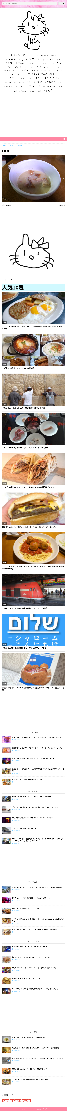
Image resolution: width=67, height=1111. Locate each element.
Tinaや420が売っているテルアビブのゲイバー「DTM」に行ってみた (35, 989)
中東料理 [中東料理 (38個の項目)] (30, 82)
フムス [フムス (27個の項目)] (44, 74)
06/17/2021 (17, 1039)
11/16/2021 (17, 900)
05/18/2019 (17, 831)
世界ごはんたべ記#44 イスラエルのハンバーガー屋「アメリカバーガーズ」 (37, 748)
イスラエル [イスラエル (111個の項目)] (33, 59)
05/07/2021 (17, 750)
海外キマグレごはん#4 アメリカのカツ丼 (25, 908)
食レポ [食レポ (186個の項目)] (48, 90)
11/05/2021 (17, 1071)
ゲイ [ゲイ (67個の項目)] (59, 63)
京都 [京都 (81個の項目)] (39, 82)
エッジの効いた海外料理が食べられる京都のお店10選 (30, 1079)
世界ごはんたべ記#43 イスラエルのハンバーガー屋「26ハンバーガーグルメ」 (38, 737)
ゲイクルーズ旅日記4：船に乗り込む (24, 828)
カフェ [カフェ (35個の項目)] (51, 63)
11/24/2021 (17, 949)
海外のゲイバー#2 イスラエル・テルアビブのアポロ (29, 947)
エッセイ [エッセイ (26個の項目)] (43, 63)
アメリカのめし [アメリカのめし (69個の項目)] (15, 59)
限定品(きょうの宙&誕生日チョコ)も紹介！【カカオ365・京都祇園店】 (36, 1048)
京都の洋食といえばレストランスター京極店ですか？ (29, 1069)
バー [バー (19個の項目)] (24, 74)
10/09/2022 (17, 843)
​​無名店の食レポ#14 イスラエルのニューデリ (27, 978)
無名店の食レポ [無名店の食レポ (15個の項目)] (35, 91)
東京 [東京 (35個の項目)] (49, 86)
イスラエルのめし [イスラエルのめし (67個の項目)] (15, 63)
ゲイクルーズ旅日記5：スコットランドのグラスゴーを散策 (31, 797)
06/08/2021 (17, 820)
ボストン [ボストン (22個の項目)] (52, 74)
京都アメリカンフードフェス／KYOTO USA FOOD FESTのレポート (34, 930)
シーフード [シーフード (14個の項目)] (48, 67)
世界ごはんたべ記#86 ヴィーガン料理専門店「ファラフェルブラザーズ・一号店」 (38, 770)
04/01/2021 (17, 1050)
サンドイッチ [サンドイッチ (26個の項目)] (36, 67)
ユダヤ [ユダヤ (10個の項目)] (31, 78)
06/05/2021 (17, 761)
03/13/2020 (17, 911)
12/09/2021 (17, 980)
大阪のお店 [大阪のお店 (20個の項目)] (8, 86)
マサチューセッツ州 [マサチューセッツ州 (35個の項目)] (17, 78)
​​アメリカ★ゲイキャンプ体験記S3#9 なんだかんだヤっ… (31, 898)
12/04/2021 (17, 959)
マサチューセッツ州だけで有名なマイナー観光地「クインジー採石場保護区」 (38, 887)
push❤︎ (62, 4)
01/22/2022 (17, 923)
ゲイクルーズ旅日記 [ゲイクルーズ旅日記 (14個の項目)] (14, 67)
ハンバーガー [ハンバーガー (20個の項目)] (15, 74)
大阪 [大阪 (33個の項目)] (60, 82)
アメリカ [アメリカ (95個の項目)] (28, 55)
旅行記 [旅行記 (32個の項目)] (24, 86)
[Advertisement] (33, 116)
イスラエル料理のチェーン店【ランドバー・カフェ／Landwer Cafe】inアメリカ (38, 920)
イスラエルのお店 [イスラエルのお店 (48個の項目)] (51, 59)
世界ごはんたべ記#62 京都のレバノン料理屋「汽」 (29, 1037)
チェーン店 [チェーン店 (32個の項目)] (9, 70)
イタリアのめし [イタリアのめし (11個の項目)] (32, 63)
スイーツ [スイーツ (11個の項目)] (56, 67)
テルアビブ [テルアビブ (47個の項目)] (22, 70)
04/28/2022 (17, 932)
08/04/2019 (17, 991)
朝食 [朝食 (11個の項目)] (44, 86)
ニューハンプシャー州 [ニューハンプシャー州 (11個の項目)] (44, 70)
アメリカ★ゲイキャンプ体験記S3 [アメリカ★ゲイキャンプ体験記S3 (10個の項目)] (46, 55)
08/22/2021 (17, 773)
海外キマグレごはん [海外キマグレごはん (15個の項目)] (21, 91)
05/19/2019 (17, 799)
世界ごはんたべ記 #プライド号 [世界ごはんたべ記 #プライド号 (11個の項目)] (14, 82)
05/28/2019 (17, 809)
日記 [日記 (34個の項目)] (38, 86)
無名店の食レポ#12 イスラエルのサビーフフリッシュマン (31, 957)
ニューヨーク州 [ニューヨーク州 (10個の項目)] (57, 70)
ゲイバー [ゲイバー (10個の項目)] (26, 67)
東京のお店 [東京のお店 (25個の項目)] (58, 86)
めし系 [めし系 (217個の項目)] (16, 54)
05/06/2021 (17, 739)
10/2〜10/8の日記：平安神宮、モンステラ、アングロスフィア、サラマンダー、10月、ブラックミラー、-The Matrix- (37, 840)
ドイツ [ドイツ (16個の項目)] (32, 70)
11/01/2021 (17, 1082)
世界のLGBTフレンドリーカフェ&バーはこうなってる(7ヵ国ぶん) (34, 968)
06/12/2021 (17, 970)
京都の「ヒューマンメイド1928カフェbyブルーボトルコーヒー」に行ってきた (38, 1058)
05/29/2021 (17, 1061)
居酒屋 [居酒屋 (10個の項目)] (17, 86)
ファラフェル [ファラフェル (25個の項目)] (33, 74)
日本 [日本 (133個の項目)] (32, 86)
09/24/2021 (17, 782)
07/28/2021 (17, 890)
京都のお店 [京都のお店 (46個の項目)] (50, 82)
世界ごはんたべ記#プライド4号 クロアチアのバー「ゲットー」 (33, 818)
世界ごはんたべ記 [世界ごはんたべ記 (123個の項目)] (47, 77)
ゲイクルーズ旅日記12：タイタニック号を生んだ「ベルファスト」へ (35, 807)
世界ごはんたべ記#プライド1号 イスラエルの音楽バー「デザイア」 (34, 758)
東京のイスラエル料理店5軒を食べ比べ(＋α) (27, 780)
